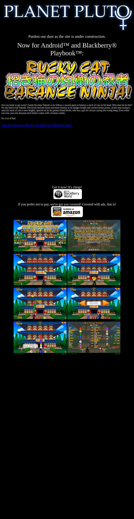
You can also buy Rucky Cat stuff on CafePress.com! (36, 125)
